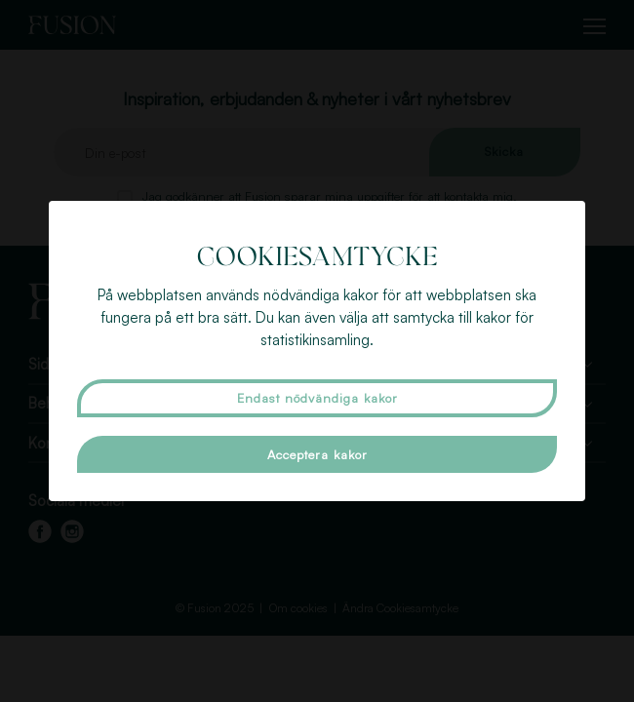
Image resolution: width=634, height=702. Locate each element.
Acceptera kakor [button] (317, 454)
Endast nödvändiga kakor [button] (317, 398)
